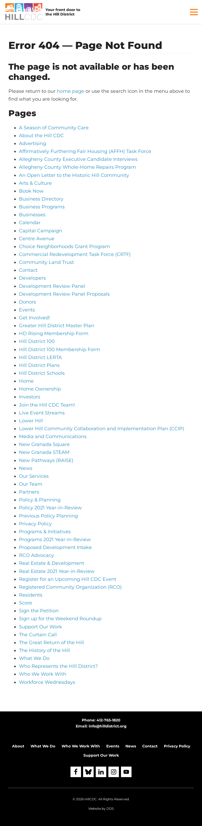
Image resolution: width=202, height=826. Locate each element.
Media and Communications (53, 436)
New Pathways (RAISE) (46, 460)
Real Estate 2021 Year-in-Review (56, 571)
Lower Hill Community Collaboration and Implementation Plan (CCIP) (101, 429)
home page (70, 91)
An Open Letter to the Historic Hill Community (74, 175)
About (18, 746)
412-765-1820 (108, 720)
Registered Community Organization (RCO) (70, 587)
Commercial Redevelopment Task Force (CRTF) (75, 254)
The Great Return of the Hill (51, 642)
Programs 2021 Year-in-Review (55, 539)
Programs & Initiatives (45, 532)
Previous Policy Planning (48, 516)
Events (27, 310)
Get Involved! (34, 318)
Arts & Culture (35, 183)
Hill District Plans (39, 365)
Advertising (32, 143)
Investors (29, 397)
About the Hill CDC (41, 135)
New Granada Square (44, 444)
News (25, 468)
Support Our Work (40, 627)
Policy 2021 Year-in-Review (50, 508)
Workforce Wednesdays (47, 682)
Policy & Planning (39, 500)
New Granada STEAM (44, 452)
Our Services (34, 476)
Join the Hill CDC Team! (47, 405)
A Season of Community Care (54, 128)
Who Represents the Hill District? (58, 666)
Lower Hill (31, 421)
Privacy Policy (35, 524)
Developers (32, 278)
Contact (28, 270)
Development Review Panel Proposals (64, 294)
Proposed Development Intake (55, 547)
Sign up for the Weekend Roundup (60, 619)
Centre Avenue (36, 239)
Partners (29, 492)
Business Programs (42, 207)
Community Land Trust (46, 262)
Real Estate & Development (51, 563)
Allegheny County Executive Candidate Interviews (78, 159)
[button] (194, 12)
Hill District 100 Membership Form (59, 349)
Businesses (32, 215)
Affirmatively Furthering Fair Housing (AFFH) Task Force (85, 151)
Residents (30, 595)
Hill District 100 (37, 341)
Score (25, 603)
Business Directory (41, 199)
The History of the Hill (44, 650)
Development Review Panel (52, 286)
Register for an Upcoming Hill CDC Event (67, 579)
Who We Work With (42, 674)
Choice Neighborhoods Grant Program (64, 246)
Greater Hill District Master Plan (56, 326)
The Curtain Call (38, 635)
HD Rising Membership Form (53, 333)
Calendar (30, 222)
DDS (110, 808)
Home (26, 381)
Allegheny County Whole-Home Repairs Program (77, 167)
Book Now (31, 191)
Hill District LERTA (40, 357)
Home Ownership (40, 389)
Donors (27, 302)
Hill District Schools (42, 373)
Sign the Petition (39, 611)
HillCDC (90, 799)
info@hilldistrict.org (108, 726)
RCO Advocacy (36, 555)
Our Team (30, 484)
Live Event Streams (42, 413)
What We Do (34, 658)
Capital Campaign (40, 231)
